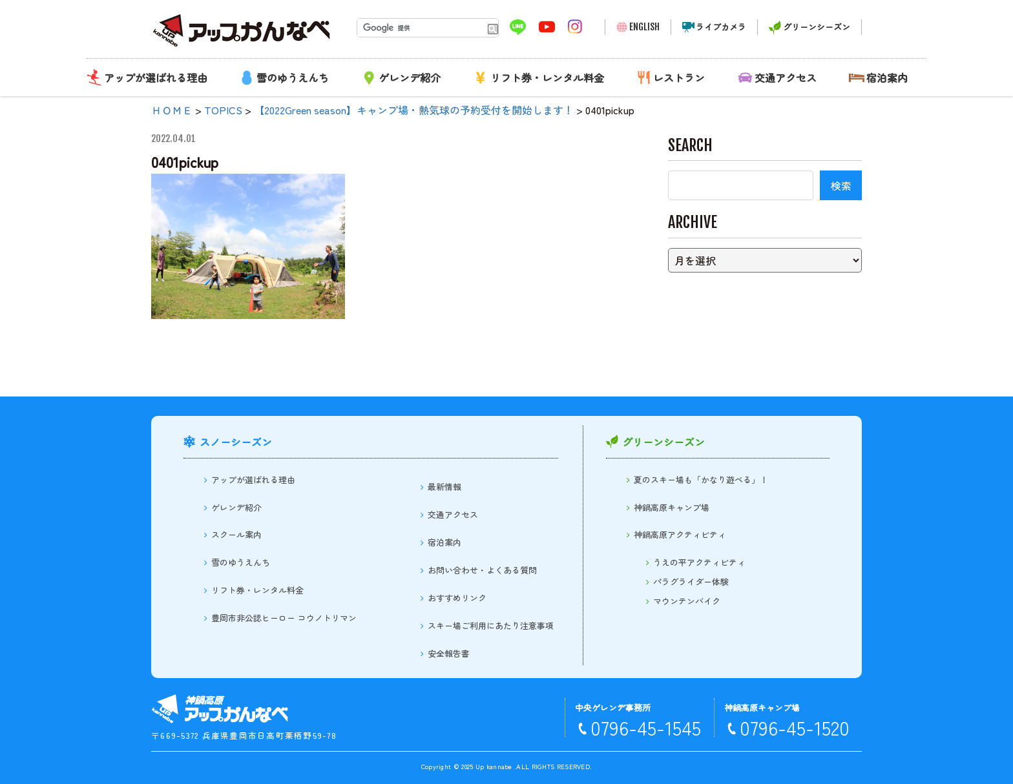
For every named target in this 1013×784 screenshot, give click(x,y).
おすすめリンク (457, 598)
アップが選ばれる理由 (155, 77)
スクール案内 (236, 534)
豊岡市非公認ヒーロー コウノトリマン (284, 618)
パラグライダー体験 (691, 581)
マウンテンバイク (686, 601)
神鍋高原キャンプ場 (671, 507)
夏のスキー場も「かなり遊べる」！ (701, 479)
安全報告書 (449, 653)
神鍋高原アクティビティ (680, 534)
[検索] (419, 28)
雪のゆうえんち (292, 77)
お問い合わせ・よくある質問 (482, 570)
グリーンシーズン (816, 27)
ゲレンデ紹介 (410, 77)
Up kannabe (493, 766)
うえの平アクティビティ (699, 562)
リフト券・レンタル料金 (547, 77)
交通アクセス (786, 77)
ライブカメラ (721, 27)
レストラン (679, 77)
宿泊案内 (887, 77)
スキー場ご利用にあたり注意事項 (491, 625)
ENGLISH (644, 27)
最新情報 (444, 486)
